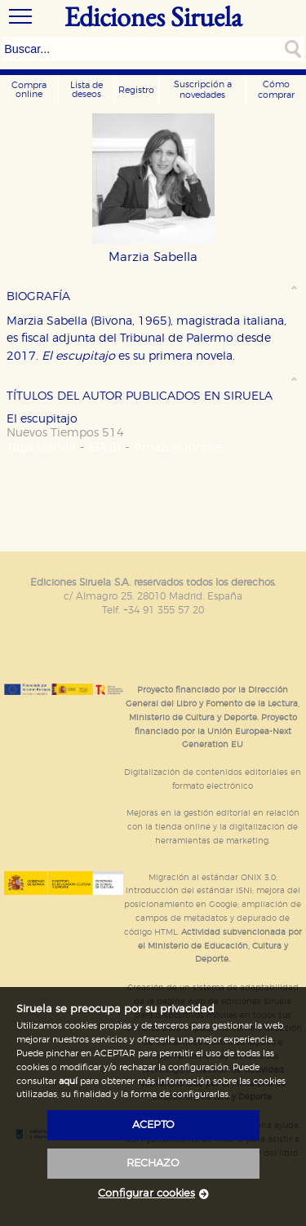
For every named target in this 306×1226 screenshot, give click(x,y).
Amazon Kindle (177, 447)
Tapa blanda (41, 447)
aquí (68, 1081)
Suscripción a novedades (203, 90)
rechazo (153, 1163)
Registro (136, 90)
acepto (153, 1125)
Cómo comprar (276, 90)
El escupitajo (42, 419)
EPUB (105, 447)
